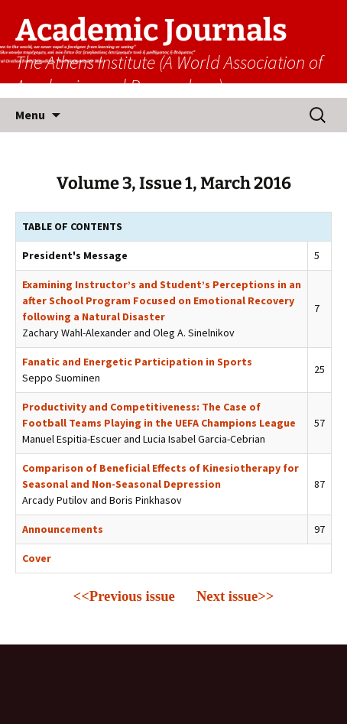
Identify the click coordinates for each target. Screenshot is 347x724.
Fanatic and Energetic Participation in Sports (137, 361)
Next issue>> (235, 596)
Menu (30, 114)
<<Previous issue (124, 596)
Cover (36, 558)
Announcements (62, 529)
